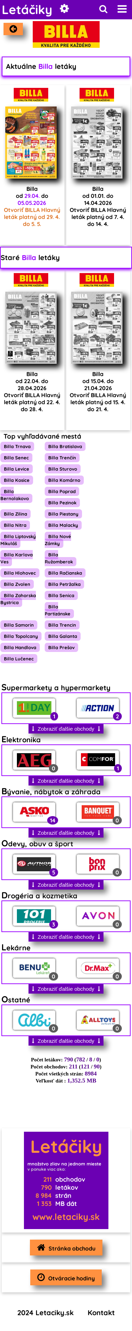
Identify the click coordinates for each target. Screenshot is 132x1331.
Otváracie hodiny (64, 1277)
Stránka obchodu (64, 1247)
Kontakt (101, 1312)
